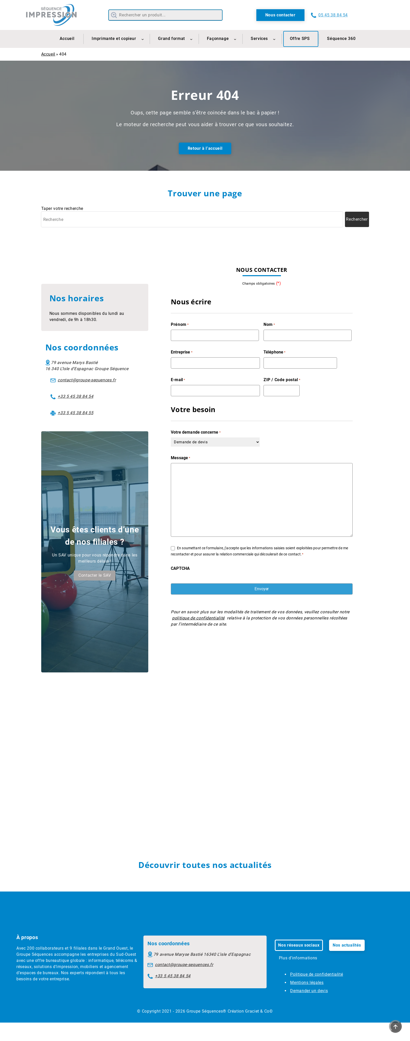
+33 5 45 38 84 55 (75, 412)
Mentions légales (306, 982)
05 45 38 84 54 (333, 15)
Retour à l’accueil (205, 148)
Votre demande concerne (196, 432)
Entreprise (182, 352)
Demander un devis (309, 990)
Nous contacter (280, 15)
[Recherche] (192, 219)
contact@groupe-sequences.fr (87, 380)
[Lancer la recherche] (357, 219)
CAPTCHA (180, 568)
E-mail (178, 380)
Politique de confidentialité (316, 974)
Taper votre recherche (62, 208)
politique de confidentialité (198, 618)
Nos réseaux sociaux (298, 945)
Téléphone (275, 352)
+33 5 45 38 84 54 (75, 396)
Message (181, 458)
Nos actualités (347, 945)
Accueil (48, 54)
